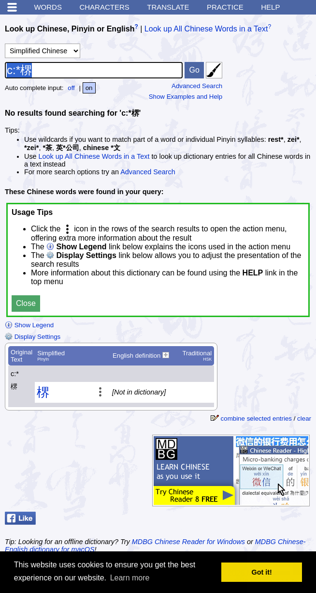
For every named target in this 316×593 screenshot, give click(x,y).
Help (270, 7)
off (71, 87)
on (89, 87)
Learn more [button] (130, 578)
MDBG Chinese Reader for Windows (188, 542)
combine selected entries (256, 418)
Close (26, 303)
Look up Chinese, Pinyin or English (69, 29)
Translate (168, 7)
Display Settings (32, 336)
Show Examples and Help (186, 96)
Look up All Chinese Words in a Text (206, 29)
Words (48, 7)
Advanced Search (197, 86)
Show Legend (29, 325)
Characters (104, 7)
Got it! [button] (262, 572)
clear (304, 418)
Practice (225, 7)
